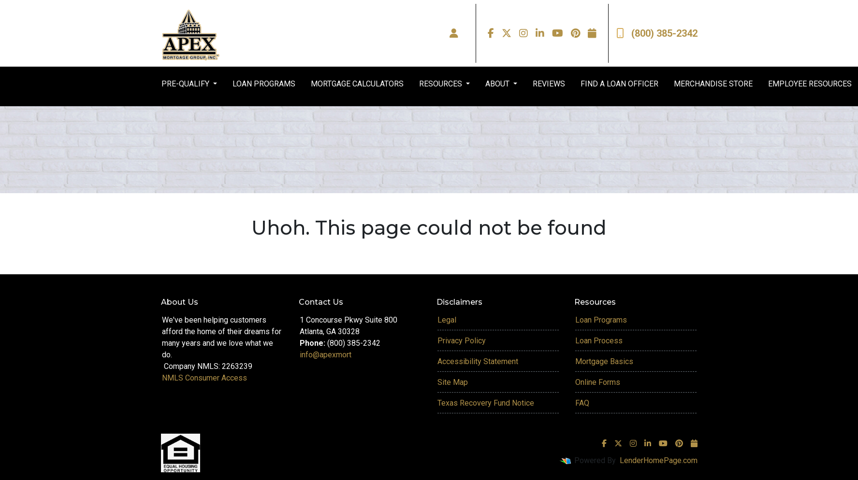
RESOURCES (441, 83)
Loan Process (599, 340)
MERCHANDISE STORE (713, 83)
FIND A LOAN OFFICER (619, 83)
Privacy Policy (461, 340)
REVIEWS (549, 83)
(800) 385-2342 (657, 33)
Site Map (452, 382)
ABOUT (498, 83)
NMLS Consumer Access (204, 377)
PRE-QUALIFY (186, 83)
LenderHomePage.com (659, 460)
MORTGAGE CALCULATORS (357, 83)
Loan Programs (601, 320)
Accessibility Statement (477, 361)
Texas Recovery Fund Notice (485, 403)
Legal (446, 320)
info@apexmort (325, 354)
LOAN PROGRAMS (264, 83)
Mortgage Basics (604, 361)
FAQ (582, 403)
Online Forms (597, 382)
